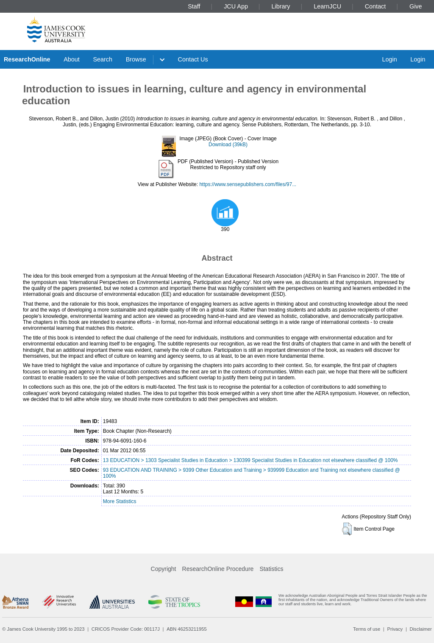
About (72, 59)
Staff (194, 6)
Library (281, 6)
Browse (136, 59)
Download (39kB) (228, 145)
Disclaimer (421, 629)
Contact (375, 6)
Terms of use (366, 629)
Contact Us (193, 59)
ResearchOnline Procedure (218, 568)
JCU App (236, 6)
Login (389, 59)
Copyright (163, 568)
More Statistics (119, 501)
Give (415, 6)
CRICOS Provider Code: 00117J (126, 629)
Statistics (271, 568)
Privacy (395, 629)
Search (102, 59)
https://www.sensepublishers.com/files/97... (247, 184)
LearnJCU (327, 6)
